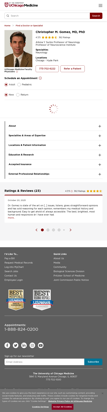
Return (22, 94)
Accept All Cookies (62, 407)
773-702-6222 (47, 68)
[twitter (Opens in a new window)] (15, 345)
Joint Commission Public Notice (71, 280)
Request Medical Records (18, 262)
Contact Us (10, 275)
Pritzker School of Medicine (69, 275)
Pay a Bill (9, 258)
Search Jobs (11, 271)
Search (96, 15)
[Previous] (38, 230)
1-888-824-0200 (21, 327)
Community (60, 267)
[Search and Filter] (47, 16)
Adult (9, 84)
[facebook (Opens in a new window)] (7, 345)
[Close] (102, 393)
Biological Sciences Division (69, 271)
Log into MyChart (14, 267)
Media (57, 262)
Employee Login (13, 280)
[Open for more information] (17, 71)
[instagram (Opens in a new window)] (32, 345)
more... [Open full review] (11, 217)
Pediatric (24, 84)
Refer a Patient (72, 68)
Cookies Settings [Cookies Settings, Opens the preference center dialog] (40, 407)
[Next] (69, 230)
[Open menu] (101, 5)
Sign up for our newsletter (19, 356)
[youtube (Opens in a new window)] (40, 345)
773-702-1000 (53, 379)
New (9, 94)
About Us (59, 258)
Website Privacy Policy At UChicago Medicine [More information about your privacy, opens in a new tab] (70, 401)
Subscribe (93, 361)
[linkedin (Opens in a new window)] (24, 345)
